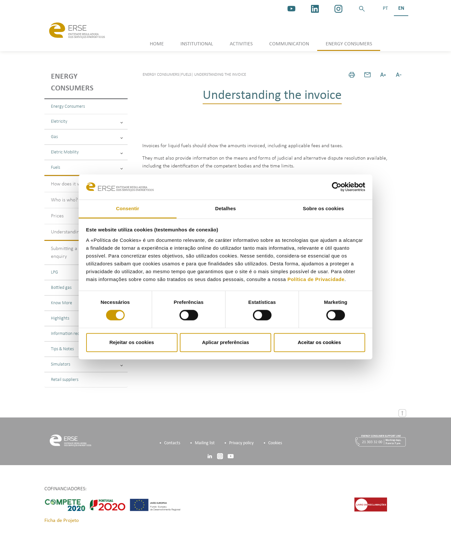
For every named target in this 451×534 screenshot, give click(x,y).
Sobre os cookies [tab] (323, 208)
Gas (87, 136)
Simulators (87, 364)
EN (401, 8)
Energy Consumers (68, 106)
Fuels (87, 167)
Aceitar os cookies (319, 342)
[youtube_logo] (291, 9)
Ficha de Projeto (61, 520)
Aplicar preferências (225, 342)
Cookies (275, 443)
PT (385, 8)
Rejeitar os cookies (131, 342)
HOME (157, 44)
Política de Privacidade (316, 279)
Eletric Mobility (87, 152)
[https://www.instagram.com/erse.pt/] (338, 9)
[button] (362, 9)
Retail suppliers (64, 379)
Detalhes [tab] (225, 208)
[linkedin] (315, 9)
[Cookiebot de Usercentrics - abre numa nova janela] (336, 187)
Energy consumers (72, 82)
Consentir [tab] (127, 208)
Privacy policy (241, 443)
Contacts (172, 443)
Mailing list (205, 443)
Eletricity (87, 121)
